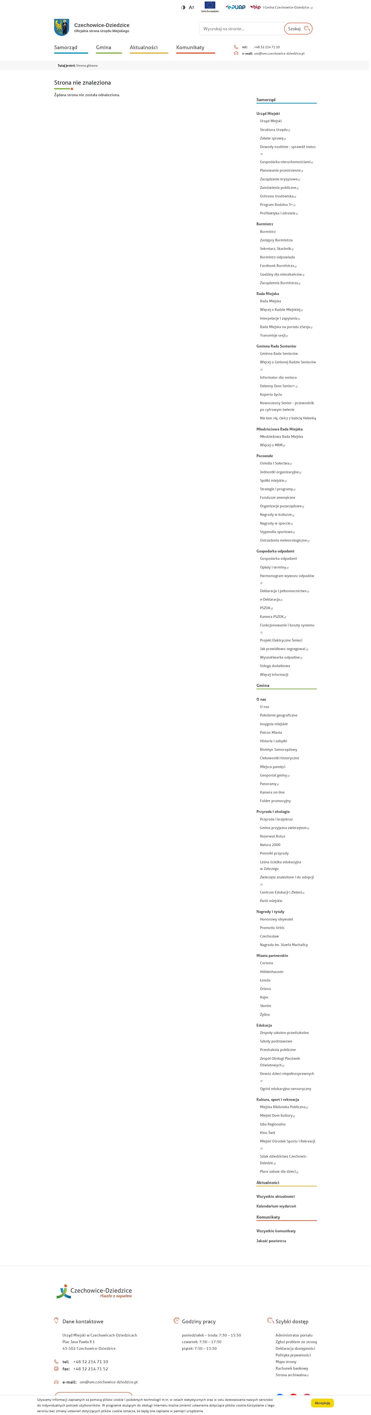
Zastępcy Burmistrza (276, 240)
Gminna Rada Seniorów (279, 353)
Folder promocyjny (275, 800)
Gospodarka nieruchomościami (287, 161)
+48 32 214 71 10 (267, 47)
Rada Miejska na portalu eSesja (287, 326)
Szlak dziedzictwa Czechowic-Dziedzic (283, 1159)
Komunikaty (190, 47)
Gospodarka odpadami (278, 558)
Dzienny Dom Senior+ (279, 385)
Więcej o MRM (273, 445)
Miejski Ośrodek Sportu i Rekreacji (287, 1144)
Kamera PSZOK (273, 616)
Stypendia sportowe (278, 531)
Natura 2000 (270, 844)
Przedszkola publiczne (278, 1049)
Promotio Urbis (272, 927)
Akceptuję (322, 1404)
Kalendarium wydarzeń (276, 1205)
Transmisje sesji (274, 335)
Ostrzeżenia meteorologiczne (285, 540)
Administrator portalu (294, 1335)
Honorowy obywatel (276, 919)
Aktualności (144, 47)
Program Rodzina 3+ (278, 204)
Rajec (264, 997)
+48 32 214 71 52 (90, 1368)
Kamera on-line (272, 792)
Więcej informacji (274, 674)
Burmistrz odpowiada (277, 257)
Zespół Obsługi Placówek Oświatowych (280, 1061)
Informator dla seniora (278, 377)
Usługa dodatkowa (275, 665)
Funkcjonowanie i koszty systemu (287, 628)
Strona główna (86, 65)
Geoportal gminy (275, 775)
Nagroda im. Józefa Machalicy (284, 944)
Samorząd (65, 47)
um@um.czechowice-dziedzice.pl (279, 53)
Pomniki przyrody (274, 853)
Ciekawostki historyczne (279, 757)
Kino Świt (267, 1132)
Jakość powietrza (271, 1240)
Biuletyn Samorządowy (278, 749)
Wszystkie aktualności (275, 1196)
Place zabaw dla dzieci (280, 1171)
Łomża (265, 980)
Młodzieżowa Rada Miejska (281, 436)
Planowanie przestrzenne (282, 170)
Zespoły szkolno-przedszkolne (284, 1032)
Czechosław (269, 936)
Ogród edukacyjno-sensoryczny (285, 1088)
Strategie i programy (278, 488)
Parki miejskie (271, 900)
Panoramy (270, 783)
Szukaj (294, 28)
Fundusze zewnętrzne (277, 497)
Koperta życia (271, 394)
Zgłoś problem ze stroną (296, 1341)
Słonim (265, 1005)
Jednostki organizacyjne (281, 471)
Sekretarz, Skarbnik (277, 248)
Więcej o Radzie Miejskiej (282, 309)
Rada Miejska (270, 301)
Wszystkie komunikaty (276, 1230)
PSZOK (267, 607)
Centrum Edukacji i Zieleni (283, 892)
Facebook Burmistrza (279, 265)
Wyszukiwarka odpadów (282, 657)
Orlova (265, 988)
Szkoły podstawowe (276, 1041)
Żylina (265, 1014)
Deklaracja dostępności (295, 1348)
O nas (264, 706)
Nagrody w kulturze (278, 514)
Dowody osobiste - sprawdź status (288, 149)
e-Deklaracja (272, 599)
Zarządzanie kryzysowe (280, 179)
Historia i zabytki (273, 740)
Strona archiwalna (293, 1374)
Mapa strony (286, 1361)
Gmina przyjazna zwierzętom (285, 827)
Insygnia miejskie (274, 723)
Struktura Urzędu (276, 129)
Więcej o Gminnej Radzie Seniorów (288, 365)
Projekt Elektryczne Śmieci (281, 640)
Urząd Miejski (271, 120)
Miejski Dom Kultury (278, 1115)
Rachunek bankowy (292, 1368)
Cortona (266, 962)
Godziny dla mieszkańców (283, 274)
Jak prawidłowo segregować (284, 648)
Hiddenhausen (271, 971)
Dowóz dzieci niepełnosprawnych (287, 1076)
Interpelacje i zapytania (280, 318)
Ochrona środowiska (278, 196)
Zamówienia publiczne (280, 187)
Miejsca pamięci (272, 766)
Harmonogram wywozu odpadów (287, 578)
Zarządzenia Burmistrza (281, 282)
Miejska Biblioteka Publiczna (284, 1106)
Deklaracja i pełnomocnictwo (285, 590)
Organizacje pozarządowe (282, 505)
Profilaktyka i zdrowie (279, 213)
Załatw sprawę (273, 138)
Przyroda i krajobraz (276, 819)
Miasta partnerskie (272, 955)
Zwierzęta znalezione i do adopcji (287, 880)
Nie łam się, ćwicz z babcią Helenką (288, 418)
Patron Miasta (271, 732)
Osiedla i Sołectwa (276, 463)
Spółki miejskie (274, 480)
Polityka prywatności (293, 1354)
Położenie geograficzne (278, 715)
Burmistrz (268, 231)
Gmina (103, 47)
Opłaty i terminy (275, 567)
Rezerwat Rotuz (272, 836)
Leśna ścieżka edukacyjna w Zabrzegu (280, 865)
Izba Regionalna (273, 1124)
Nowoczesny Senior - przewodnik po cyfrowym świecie (287, 406)
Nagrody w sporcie (277, 523)
